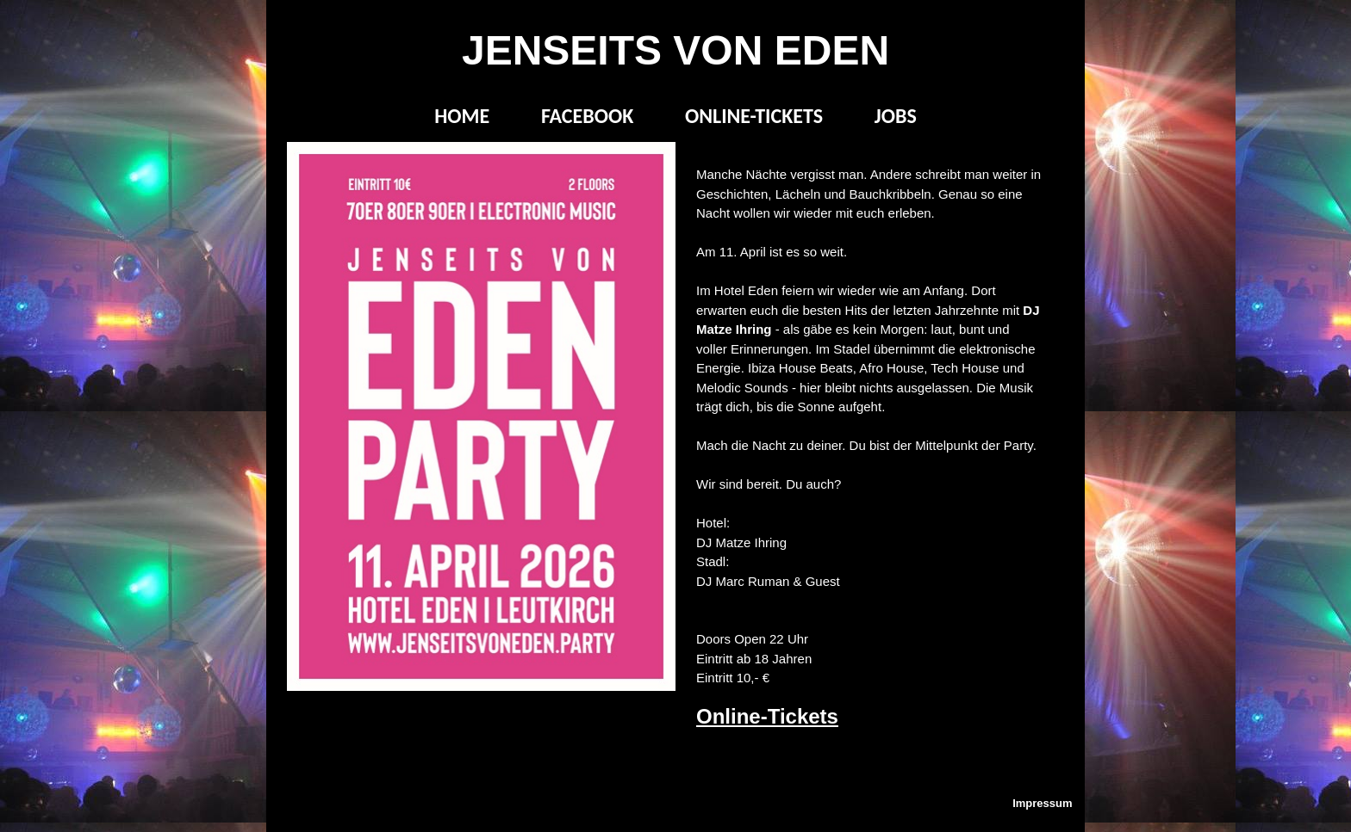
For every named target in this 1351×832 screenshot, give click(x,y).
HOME (461, 115)
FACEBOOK (587, 115)
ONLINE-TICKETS (754, 115)
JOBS (896, 115)
